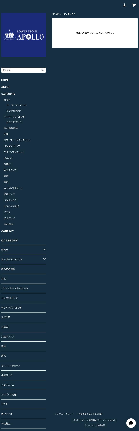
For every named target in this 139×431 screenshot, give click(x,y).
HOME (55, 14)
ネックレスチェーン (13, 188)
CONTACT (7, 231)
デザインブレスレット (14, 152)
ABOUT (5, 87)
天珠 (6, 134)
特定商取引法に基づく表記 (90, 414)
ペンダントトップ (12, 146)
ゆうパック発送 (11, 206)
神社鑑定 (8, 224)
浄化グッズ (9, 218)
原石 (6, 182)
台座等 (7, 164)
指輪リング (9, 194)
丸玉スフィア (10, 170)
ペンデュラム (10, 200)
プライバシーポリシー (64, 414)
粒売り (7, 100)
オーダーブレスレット (16, 105)
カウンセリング (13, 110)
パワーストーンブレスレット (17, 140)
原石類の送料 (11, 128)
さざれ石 (8, 158)
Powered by (95, 425)
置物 (6, 176)
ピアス (7, 212)
